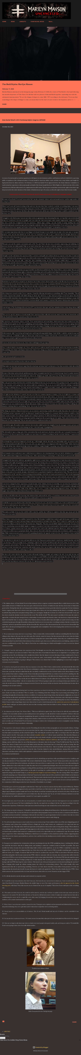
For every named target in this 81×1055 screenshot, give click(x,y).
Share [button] (4, 104)
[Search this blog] (38, 1036)
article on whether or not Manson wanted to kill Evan (41, 739)
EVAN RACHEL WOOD (37, 21)
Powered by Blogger (40, 1047)
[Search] (73, 3)
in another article (40, 735)
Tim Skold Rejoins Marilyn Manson (17, 84)
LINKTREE (7, 1031)
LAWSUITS (22, 21)
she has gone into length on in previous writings (42, 772)
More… (51, 21)
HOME (4, 21)
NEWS (13, 21)
